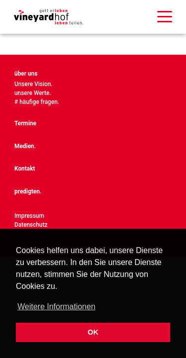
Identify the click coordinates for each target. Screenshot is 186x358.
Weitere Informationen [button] (56, 306)
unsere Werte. (32, 93)
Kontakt (24, 168)
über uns (26, 73)
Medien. (25, 146)
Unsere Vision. (33, 84)
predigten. (28, 191)
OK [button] (93, 332)
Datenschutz (31, 224)
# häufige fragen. (36, 101)
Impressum (29, 215)
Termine (25, 123)
